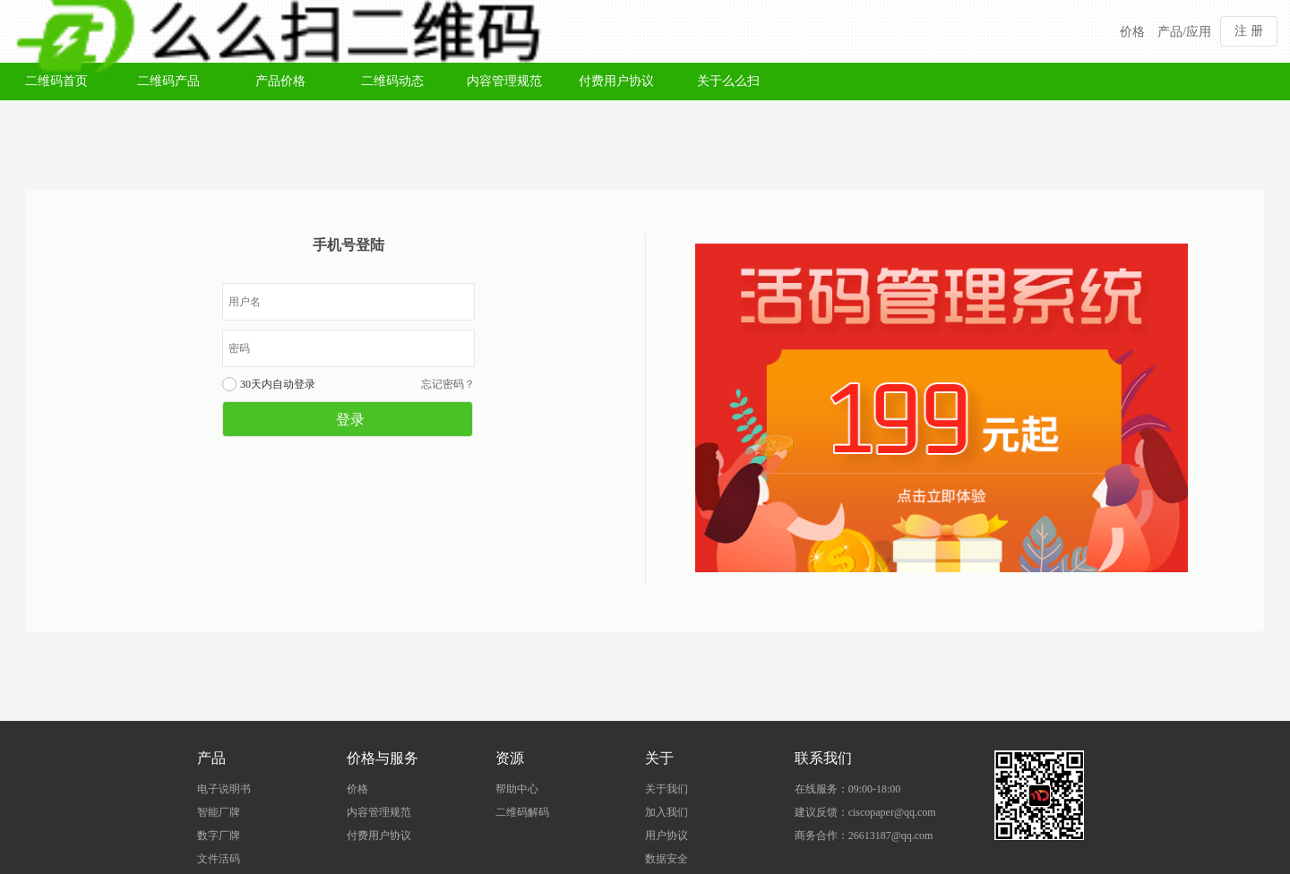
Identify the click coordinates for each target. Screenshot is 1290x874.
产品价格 (280, 81)
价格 (1132, 32)
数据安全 (666, 859)
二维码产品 (168, 81)
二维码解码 (522, 812)
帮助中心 (516, 789)
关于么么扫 (728, 81)
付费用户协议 (616, 81)
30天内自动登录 (277, 384)
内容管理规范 (504, 81)
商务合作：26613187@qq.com (864, 835)
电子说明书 (224, 789)
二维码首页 (56, 81)
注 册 (1248, 31)
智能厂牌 (218, 812)
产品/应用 (1184, 32)
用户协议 (666, 835)
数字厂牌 (218, 835)
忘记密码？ (448, 384)
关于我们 (666, 789)
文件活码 (218, 859)
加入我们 (666, 812)
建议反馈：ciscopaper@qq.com (865, 812)
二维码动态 (392, 81)
